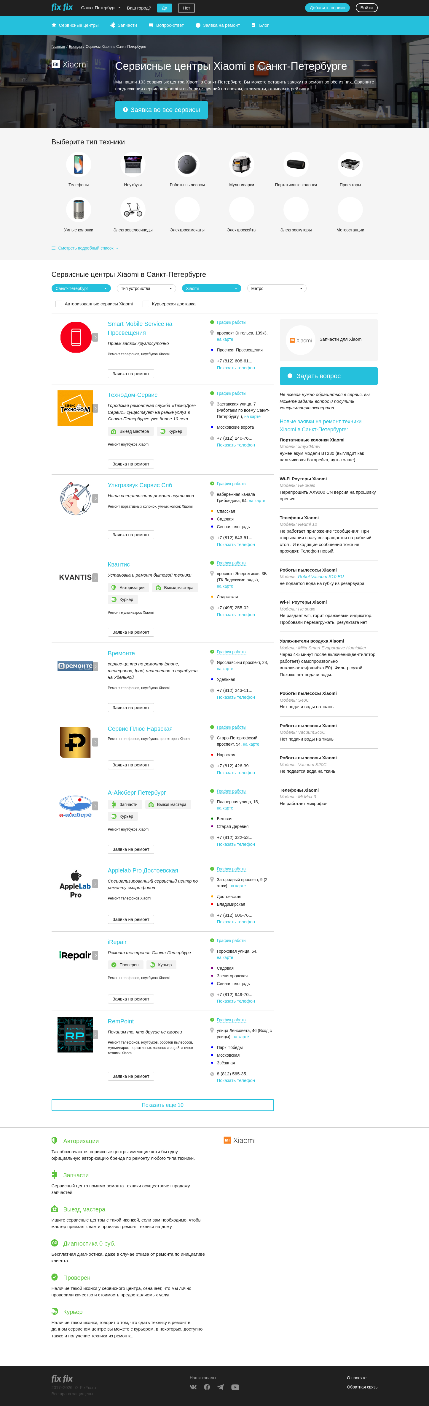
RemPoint (121, 1021)
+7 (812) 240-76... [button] (235, 438)
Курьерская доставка (174, 303)
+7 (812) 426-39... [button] (235, 765)
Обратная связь (362, 1387)
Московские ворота (235, 427)
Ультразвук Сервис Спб (140, 485)
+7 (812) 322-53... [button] (235, 837)
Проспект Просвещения (240, 350)
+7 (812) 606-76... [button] (235, 915)
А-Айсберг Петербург (137, 792)
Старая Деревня (233, 826)
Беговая (224, 818)
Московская (228, 1055)
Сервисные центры (79, 25)
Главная (58, 47)
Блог (264, 25)
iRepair (117, 942)
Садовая (225, 519)
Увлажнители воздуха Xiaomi (312, 640)
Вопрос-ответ (170, 25)
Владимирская (231, 904)
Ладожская (227, 596)
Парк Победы (230, 1047)
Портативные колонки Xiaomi (312, 439)
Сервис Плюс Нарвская (140, 728)
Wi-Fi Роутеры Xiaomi (303, 478)
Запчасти (127, 25)
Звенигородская (232, 975)
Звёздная (226, 1063)
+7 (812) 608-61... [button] (235, 360)
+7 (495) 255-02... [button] (235, 607)
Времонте (121, 653)
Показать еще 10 (163, 1105)
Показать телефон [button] (236, 367)
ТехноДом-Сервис (133, 395)
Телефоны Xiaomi (299, 517)
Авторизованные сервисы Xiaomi (99, 303)
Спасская (226, 511)
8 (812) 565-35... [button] (233, 1073)
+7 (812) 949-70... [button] (235, 994)
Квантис (119, 564)
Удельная (226, 679)
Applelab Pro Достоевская (143, 870)
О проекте (356, 1377)
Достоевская (229, 896)
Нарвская (226, 754)
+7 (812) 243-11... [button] (235, 690)
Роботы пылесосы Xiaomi (308, 569)
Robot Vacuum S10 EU (321, 576)
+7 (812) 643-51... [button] (235, 537)
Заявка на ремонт (221, 25)
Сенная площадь (233, 526)
